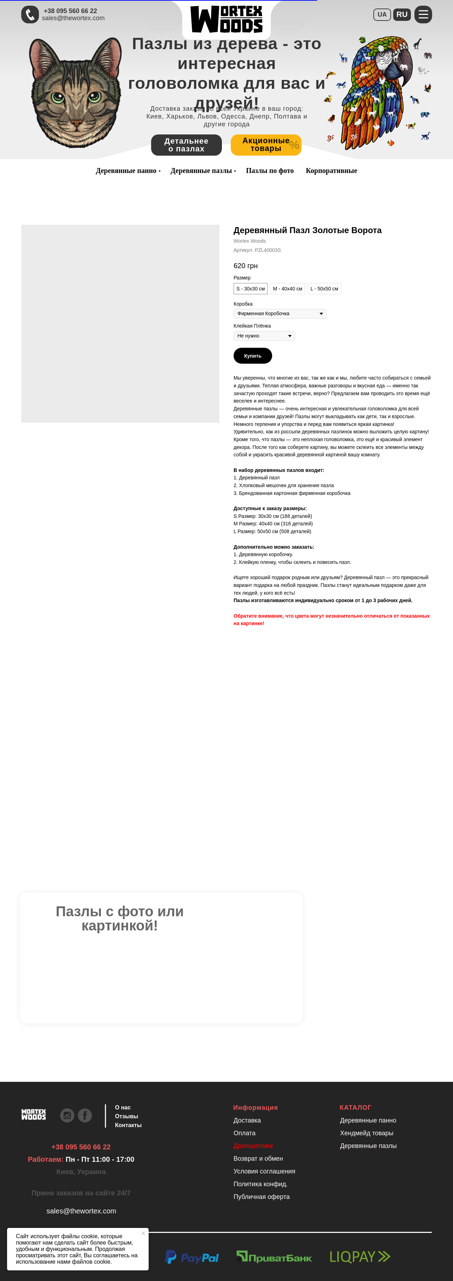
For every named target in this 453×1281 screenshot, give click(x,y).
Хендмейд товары (367, 1133)
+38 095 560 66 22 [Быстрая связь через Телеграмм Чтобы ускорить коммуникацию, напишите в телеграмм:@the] (70, 11)
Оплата (245, 1133)
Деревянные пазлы (201, 170)
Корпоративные (331, 170)
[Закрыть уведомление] (143, 1233)
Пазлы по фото (270, 170)
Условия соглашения (264, 1171)
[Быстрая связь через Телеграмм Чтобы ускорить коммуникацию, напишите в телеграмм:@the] (30, 14)
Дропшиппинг (254, 1145)
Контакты (128, 1125)
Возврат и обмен (258, 1158)
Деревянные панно (126, 170)
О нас (123, 1107)
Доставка (247, 1120)
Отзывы (126, 1116)
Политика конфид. (261, 1184)
